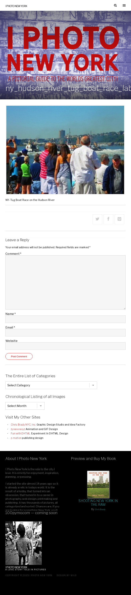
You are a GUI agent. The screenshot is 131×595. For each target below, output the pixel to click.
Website (11, 341)
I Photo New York (16, 6)
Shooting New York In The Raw (98, 502)
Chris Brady (100, 509)
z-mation (16, 437)
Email (10, 327)
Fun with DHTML (21, 433)
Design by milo (67, 575)
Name (10, 314)
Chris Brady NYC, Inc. (23, 424)
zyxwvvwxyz (18, 429)
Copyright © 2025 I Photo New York (29, 575)
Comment (13, 253)
